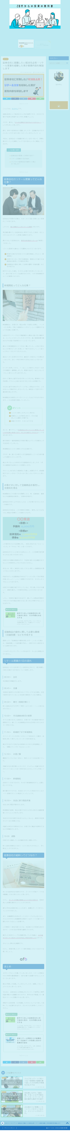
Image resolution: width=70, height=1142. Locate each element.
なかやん (15, 108)
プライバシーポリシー (9, 1128)
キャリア (6, 58)
